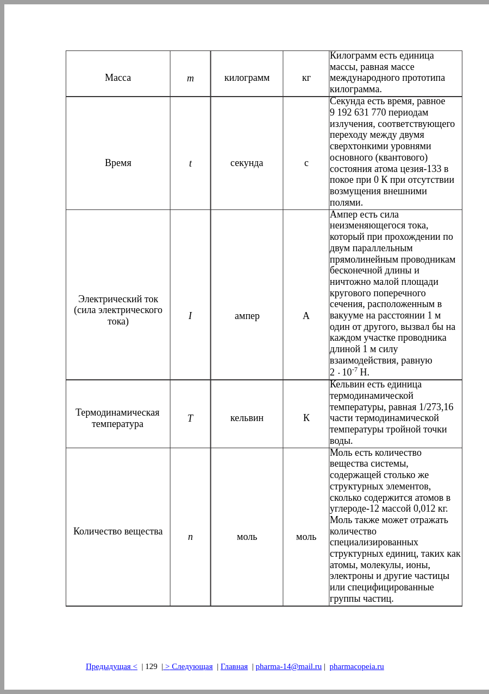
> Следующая (187, 666)
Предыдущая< (111, 666)
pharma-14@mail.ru (289, 666)
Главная (234, 666)
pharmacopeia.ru (356, 666)
